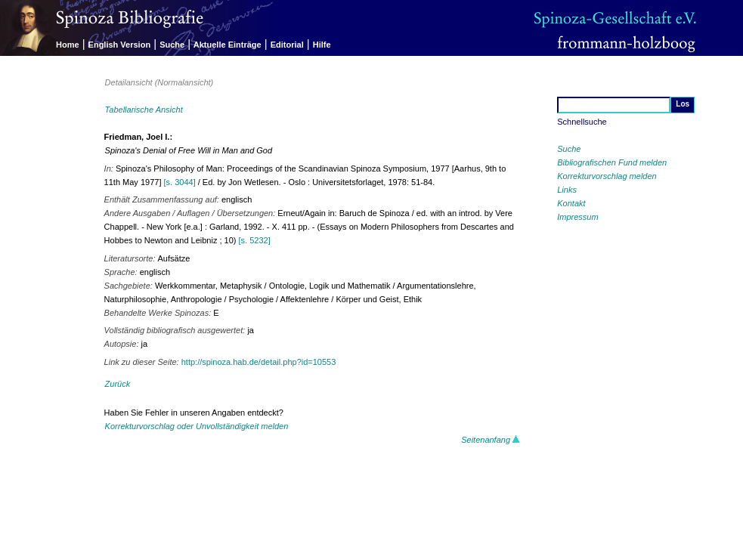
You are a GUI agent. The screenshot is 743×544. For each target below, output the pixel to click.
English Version (119, 44)
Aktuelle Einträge (227, 44)
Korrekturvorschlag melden (606, 176)
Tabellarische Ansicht (144, 109)
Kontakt (571, 203)
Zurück (118, 383)
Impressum (577, 216)
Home (67, 44)
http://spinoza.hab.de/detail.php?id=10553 (258, 361)
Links (567, 189)
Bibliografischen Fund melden (612, 162)
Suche (171, 44)
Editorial (287, 44)
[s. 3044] (180, 182)
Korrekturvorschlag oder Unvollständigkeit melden (197, 426)
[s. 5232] (255, 240)
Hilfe (322, 44)
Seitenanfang (490, 439)
